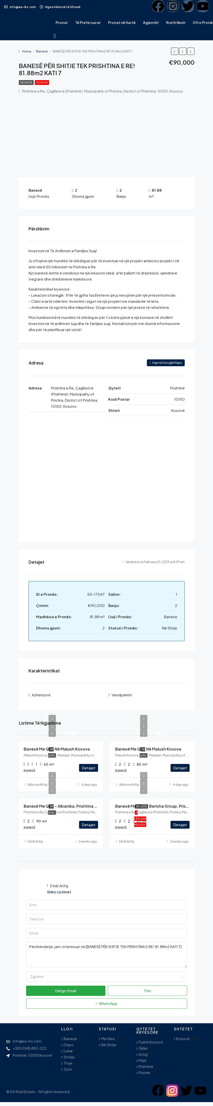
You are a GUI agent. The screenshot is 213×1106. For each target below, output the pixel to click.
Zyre (68, 1068)
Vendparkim (122, 694)
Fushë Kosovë (151, 1041)
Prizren (144, 1072)
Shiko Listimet (59, 891)
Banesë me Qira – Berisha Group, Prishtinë (155, 805)
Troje (68, 1062)
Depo (69, 1044)
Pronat (62, 22)
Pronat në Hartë (122, 22)
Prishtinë (146, 1066)
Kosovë (183, 1038)
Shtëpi (69, 1056)
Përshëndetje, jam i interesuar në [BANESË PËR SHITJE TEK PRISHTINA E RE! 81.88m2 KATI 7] (106, 954)
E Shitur (42, 82)
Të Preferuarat (88, 22)
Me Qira (141, 805)
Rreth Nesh (175, 22)
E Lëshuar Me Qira (140, 818)
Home (26, 51)
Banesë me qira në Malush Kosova (57, 748)
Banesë (42, 51)
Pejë (142, 1060)
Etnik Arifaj (35, 841)
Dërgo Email (65, 990)
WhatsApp (106, 1003)
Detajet (88, 767)
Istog (143, 1054)
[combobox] (106, 976)
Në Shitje (26, 82)
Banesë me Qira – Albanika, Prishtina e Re (63, 805)
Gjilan (143, 1047)
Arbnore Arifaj (37, 784)
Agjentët (151, 22)
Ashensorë (41, 694)
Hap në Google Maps (166, 363)
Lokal (68, 1050)
